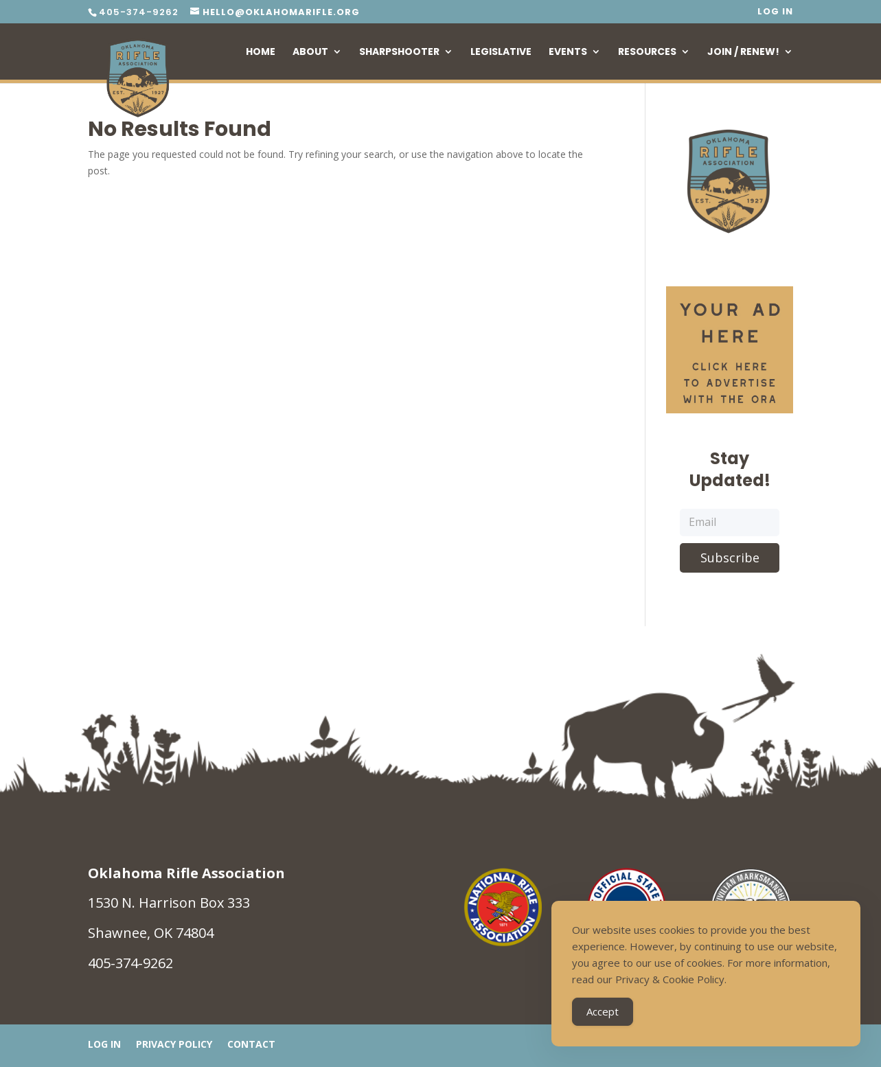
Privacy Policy (174, 1045)
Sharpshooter (399, 52)
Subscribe (729, 557)
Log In (775, 12)
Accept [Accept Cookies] (602, 1013)
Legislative (500, 52)
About (310, 52)
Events (568, 52)
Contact (251, 1045)
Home (260, 52)
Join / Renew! (743, 52)
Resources (647, 52)
